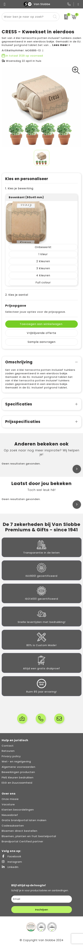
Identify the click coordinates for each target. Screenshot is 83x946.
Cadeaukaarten (13, 825)
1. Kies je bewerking (19, 188)
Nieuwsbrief (10, 815)
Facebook (11, 856)
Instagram (12, 862)
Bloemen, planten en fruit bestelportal (29, 836)
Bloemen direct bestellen (19, 831)
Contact (8, 745)
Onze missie (10, 799)
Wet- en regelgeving (16, 761)
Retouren (8, 751)
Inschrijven (41, 909)
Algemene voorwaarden (18, 767)
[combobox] (26, 16)
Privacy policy (11, 756)
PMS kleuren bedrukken (18, 777)
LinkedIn (10, 867)
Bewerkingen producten (18, 772)
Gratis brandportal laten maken (24, 820)
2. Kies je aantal (16, 295)
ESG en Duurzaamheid (17, 782)
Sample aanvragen (42, 342)
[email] (41, 899)
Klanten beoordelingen (18, 809)
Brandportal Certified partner (22, 841)
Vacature (8, 804)
